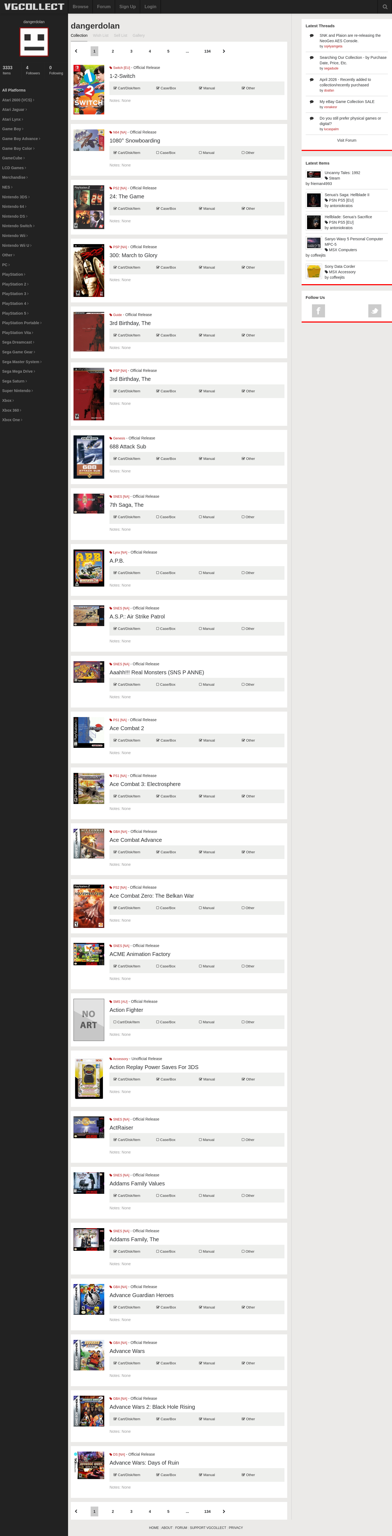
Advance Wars (127, 1351)
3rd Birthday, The (130, 323)
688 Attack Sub (127, 447)
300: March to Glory (133, 255)
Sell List (120, 35)
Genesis (117, 438)
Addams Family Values (137, 1183)
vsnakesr (330, 107)
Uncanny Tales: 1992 (342, 173)
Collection (79, 35)
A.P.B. (116, 561)
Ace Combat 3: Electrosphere (144, 784)
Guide (115, 315)
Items (11, 70)
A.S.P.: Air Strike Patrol (137, 617)
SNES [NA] (119, 497)
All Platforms (14, 90)
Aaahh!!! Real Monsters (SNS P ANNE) (156, 672)
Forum (104, 6)
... (187, 51)
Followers (34, 70)
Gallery (139, 35)
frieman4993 (321, 183)
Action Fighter (126, 1010)
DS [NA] (117, 1454)
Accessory (118, 1059)
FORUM (181, 1528)
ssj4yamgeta (333, 46)
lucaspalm (331, 129)
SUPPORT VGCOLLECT (208, 1528)
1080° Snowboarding (134, 141)
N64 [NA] (117, 132)
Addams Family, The (134, 1239)
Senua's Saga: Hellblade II (347, 195)
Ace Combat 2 (126, 728)
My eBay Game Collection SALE (347, 101)
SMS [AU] (118, 1002)
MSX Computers (341, 250)
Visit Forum (347, 140)
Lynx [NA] (118, 552)
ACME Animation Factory (139, 954)
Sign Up (128, 6)
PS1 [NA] (118, 720)
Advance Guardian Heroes (141, 1295)
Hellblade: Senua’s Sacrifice (348, 217)
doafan (329, 90)
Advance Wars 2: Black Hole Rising (152, 1407)
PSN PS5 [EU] (339, 200)
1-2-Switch (122, 76)
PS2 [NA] (118, 188)
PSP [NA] (118, 247)
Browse (80, 6)
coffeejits (318, 255)
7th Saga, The (126, 505)
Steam (332, 178)
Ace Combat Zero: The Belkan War (151, 896)
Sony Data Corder (340, 266)
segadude (331, 68)
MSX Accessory (340, 272)
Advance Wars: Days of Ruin (144, 1463)
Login (151, 6)
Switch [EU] (119, 68)
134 (207, 51)
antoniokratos (341, 206)
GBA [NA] (118, 832)
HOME (154, 1528)
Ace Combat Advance (135, 840)
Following (57, 70)
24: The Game (126, 196)
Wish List (100, 35)
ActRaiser (121, 1128)
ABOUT (167, 1528)
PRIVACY (236, 1528)
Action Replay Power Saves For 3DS (153, 1067)
